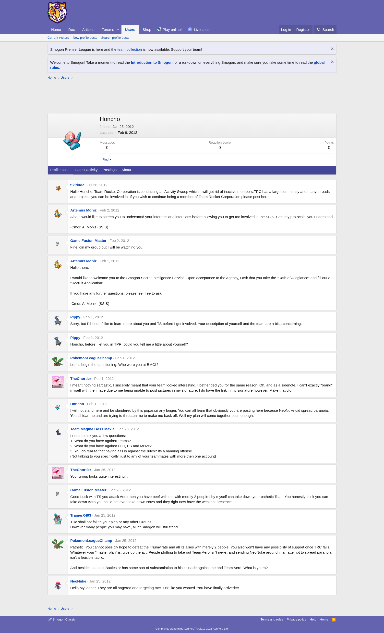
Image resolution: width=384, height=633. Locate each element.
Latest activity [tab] (86, 170)
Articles (88, 29)
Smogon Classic (62, 619)
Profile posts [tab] (60, 170)
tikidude (77, 185)
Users (130, 29)
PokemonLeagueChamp (91, 358)
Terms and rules (272, 619)
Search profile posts (115, 37)
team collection (129, 49)
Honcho (77, 404)
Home (56, 29)
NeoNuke (78, 581)
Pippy (75, 317)
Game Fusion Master (88, 240)
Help (313, 619)
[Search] (325, 29)
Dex (71, 29)
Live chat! (202, 29)
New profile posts (85, 37)
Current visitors (58, 37)
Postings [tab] (109, 170)
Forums (108, 29)
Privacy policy (296, 619)
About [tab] (126, 170)
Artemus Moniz (83, 210)
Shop (147, 29)
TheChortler (80, 378)
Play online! (172, 29)
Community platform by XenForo (192, 628)
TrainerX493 (80, 515)
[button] (118, 29)
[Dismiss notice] (332, 49)
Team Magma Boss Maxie (92, 429)
